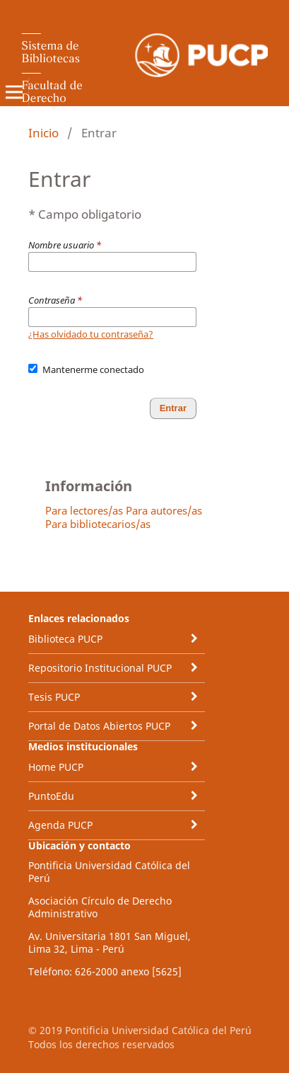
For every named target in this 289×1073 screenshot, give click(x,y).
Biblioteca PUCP (65, 638)
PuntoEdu (51, 796)
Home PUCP (55, 767)
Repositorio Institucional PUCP (100, 668)
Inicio (43, 133)
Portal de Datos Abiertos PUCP (99, 726)
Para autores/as (164, 510)
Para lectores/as (84, 510)
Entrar (173, 408)
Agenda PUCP (60, 825)
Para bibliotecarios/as (98, 524)
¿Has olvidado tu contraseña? (90, 334)
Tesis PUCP (54, 697)
